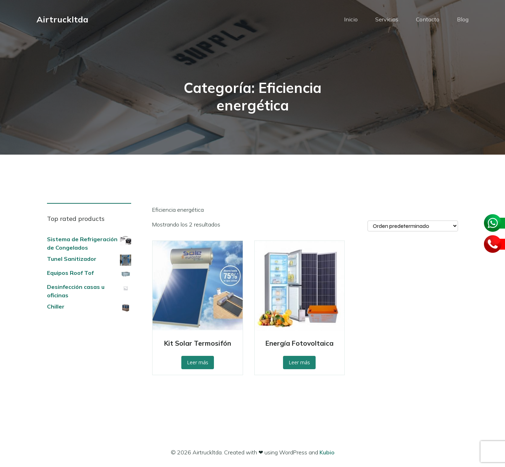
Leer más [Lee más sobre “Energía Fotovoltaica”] (299, 362)
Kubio (327, 452)
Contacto (427, 19)
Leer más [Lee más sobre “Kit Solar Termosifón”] (197, 362)
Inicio (351, 19)
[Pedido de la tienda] (413, 226)
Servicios (386, 19)
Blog (463, 19)
